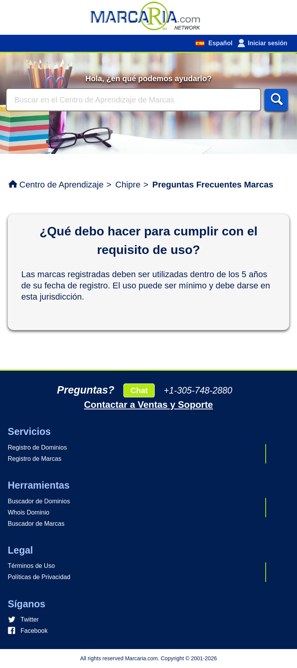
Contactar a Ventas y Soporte (148, 404)
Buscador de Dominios (39, 501)
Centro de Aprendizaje (61, 184)
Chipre (127, 184)
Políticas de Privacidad (39, 577)
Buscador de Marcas (36, 523)
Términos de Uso (31, 565)
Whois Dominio (29, 512)
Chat (138, 390)
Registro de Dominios (37, 447)
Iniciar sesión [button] (267, 43)
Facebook (34, 630)
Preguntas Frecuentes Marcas (212, 184)
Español (219, 43)
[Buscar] (133, 99)
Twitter (29, 619)
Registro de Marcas (34, 458)
